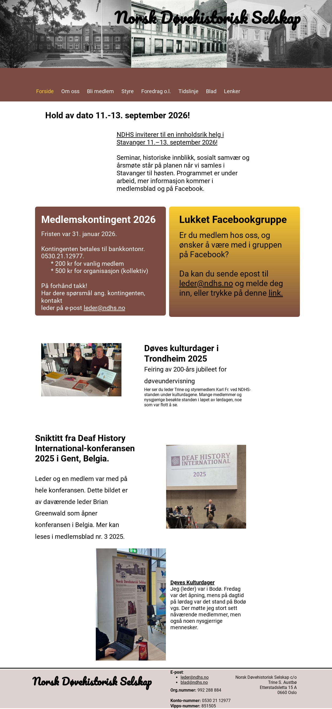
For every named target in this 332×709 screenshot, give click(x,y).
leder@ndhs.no (104, 308)
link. (276, 293)
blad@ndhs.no (194, 682)
